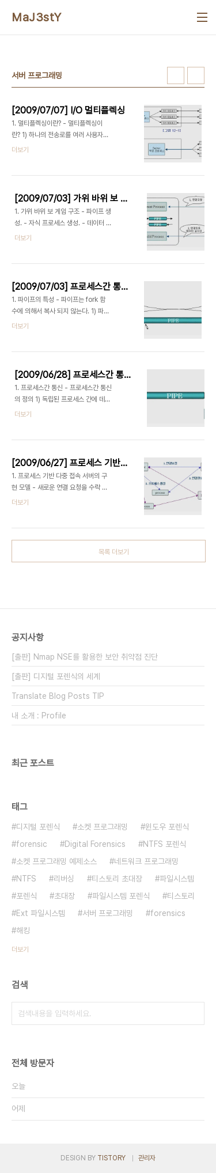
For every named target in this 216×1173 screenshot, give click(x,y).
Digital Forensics (95, 844)
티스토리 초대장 (117, 878)
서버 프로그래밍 (107, 913)
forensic (31, 844)
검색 (193, 1013)
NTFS (26, 878)
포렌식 (26, 895)
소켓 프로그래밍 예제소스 (56, 861)
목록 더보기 (113, 552)
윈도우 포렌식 (167, 826)
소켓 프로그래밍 (102, 826)
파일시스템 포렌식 (121, 895)
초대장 (64, 895)
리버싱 (64, 878)
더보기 (20, 949)
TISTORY (111, 1158)
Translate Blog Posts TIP (58, 696)
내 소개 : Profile (39, 715)
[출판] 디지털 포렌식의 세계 (56, 676)
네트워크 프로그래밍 (146, 861)
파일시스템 (177, 878)
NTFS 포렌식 (164, 844)
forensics (167, 913)
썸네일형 (175, 75)
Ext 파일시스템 (40, 913)
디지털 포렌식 (38, 826)
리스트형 (195, 75)
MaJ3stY (37, 17)
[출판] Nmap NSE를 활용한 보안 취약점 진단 (85, 656)
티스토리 (181, 895)
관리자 (147, 1158)
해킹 (23, 930)
